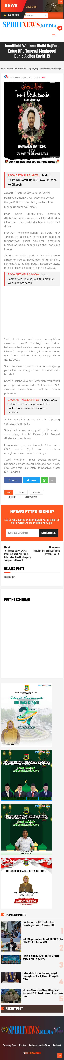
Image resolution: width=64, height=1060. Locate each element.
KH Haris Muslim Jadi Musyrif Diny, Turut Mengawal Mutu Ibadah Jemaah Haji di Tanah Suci (43, 993)
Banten (21, 492)
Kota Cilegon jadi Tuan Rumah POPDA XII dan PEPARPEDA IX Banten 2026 (43, 941)
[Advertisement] (32, 312)
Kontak (22, 1046)
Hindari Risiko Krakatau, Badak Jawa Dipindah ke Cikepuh (32, 180)
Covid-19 (36, 492)
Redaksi (57, 1046)
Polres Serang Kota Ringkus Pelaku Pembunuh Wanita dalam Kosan (31, 278)
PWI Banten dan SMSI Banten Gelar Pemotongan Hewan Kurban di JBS (38, 924)
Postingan (28, 15)
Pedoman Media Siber (39, 1046)
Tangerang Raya (31, 497)
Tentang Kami (10, 1046)
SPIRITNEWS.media (33, 1053)
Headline (12, 497)
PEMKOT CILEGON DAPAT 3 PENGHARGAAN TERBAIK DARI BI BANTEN (41, 958)
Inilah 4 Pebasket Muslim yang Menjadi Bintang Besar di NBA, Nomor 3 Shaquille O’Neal (41, 976)
